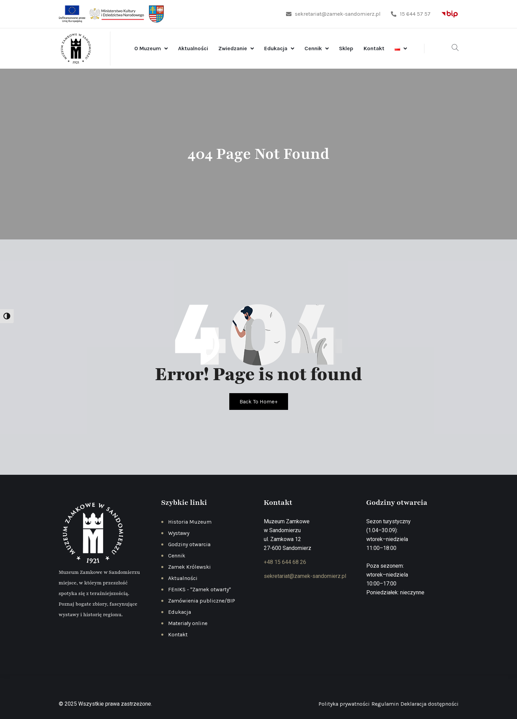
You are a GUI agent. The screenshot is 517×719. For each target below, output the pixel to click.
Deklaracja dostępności (429, 704)
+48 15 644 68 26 (285, 562)
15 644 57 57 (411, 14)
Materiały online (187, 623)
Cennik (313, 48)
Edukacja (275, 48)
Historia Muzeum (190, 521)
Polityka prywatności (344, 704)
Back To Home (259, 401)
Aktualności (193, 48)
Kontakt (374, 48)
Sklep (346, 48)
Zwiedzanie (232, 48)
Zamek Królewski (189, 567)
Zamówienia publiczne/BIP (201, 600)
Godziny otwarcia (189, 544)
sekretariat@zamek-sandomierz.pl (333, 14)
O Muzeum (147, 48)
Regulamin (385, 704)
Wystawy (178, 533)
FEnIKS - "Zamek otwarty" (199, 589)
